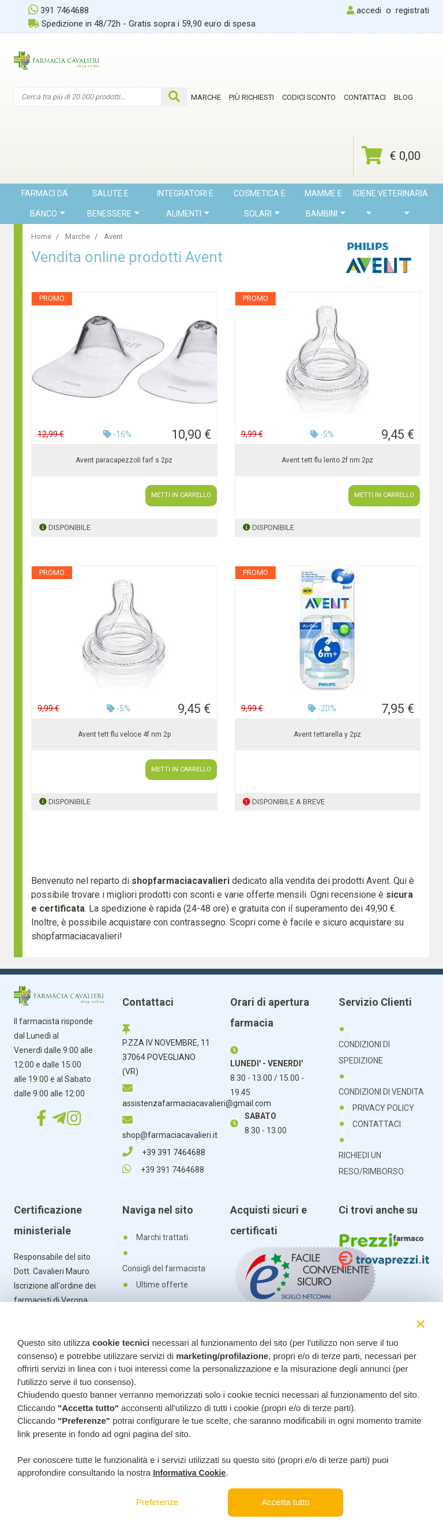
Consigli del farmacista (163, 1268)
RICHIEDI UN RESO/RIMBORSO (371, 1163)
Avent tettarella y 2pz (327, 734)
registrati (412, 10)
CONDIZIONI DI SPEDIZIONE (364, 1052)
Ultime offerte (162, 1284)
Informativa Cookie (189, 1472)
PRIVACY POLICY (383, 1108)
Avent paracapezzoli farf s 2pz (124, 460)
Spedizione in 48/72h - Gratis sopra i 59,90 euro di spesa (142, 23)
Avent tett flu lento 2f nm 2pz (327, 460)
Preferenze (157, 1502)
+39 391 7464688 (163, 1152)
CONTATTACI (376, 1124)
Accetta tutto (286, 1502)
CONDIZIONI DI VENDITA (381, 1091)
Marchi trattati (162, 1237)
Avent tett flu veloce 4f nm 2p (124, 734)
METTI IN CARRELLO (181, 495)
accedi (368, 10)
